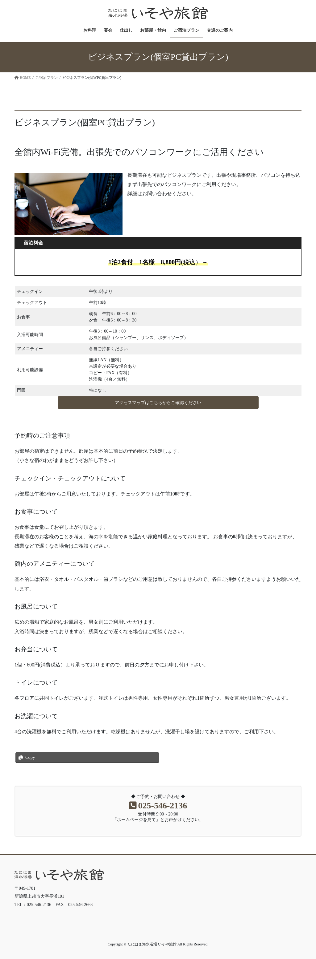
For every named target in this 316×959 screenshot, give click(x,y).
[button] (158, 402)
